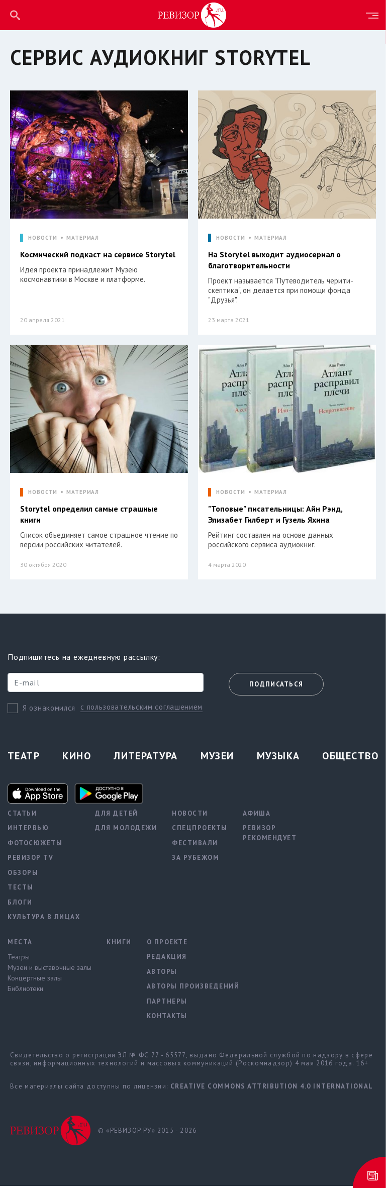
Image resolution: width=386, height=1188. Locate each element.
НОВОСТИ (42, 238)
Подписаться (276, 686)
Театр (24, 757)
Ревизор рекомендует (270, 835)
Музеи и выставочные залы (49, 969)
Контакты (167, 1018)
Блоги (20, 904)
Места (20, 944)
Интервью (28, 830)
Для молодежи (126, 830)
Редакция (167, 959)
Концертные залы (35, 980)
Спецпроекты (200, 830)
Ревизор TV (30, 860)
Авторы (162, 973)
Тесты (21, 889)
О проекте (167, 944)
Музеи (217, 757)
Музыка (278, 757)
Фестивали (195, 845)
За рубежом (195, 860)
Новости (190, 815)
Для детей (116, 815)
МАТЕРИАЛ (82, 238)
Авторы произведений (193, 988)
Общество (350, 757)
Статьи (22, 815)
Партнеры (167, 1003)
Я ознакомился (49, 710)
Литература (145, 757)
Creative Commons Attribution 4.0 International (271, 1088)
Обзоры (23, 874)
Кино (76, 757)
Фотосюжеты (35, 845)
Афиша (257, 815)
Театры (19, 959)
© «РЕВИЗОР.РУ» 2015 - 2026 (147, 1132)
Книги (119, 944)
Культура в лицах (44, 919)
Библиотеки (25, 991)
